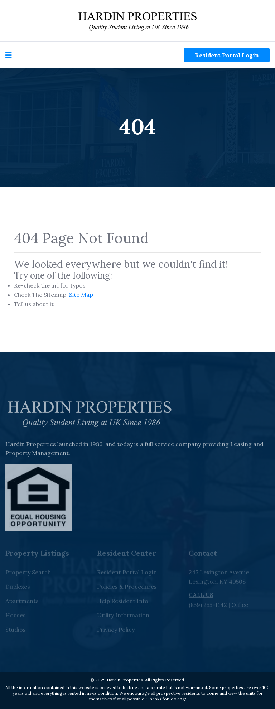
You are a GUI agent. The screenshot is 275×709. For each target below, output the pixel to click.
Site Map (81, 294)
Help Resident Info (122, 602)
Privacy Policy (116, 631)
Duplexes (17, 588)
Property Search (28, 573)
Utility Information (123, 616)
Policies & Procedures (127, 588)
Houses (15, 616)
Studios (15, 631)
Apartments (22, 602)
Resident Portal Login (227, 55)
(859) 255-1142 (208, 606)
